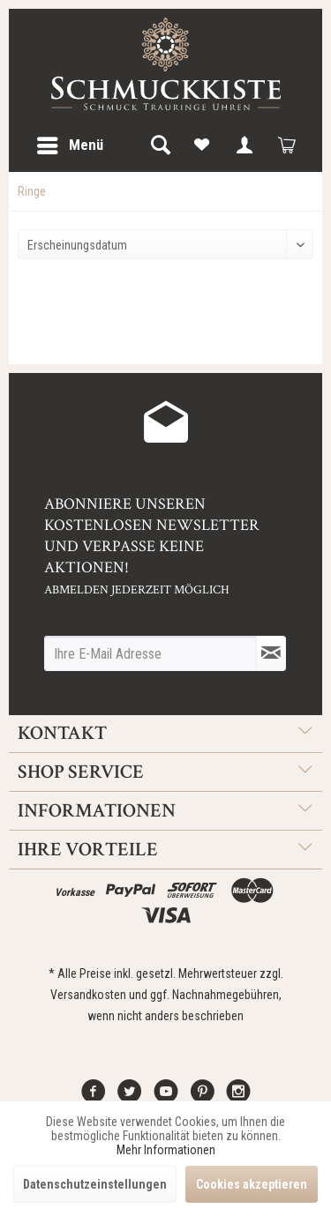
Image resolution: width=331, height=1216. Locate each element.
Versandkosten (88, 995)
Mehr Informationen (166, 1150)
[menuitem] (69, 145)
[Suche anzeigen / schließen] (159, 145)
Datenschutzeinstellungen (95, 1184)
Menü (70, 142)
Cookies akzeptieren (251, 1184)
